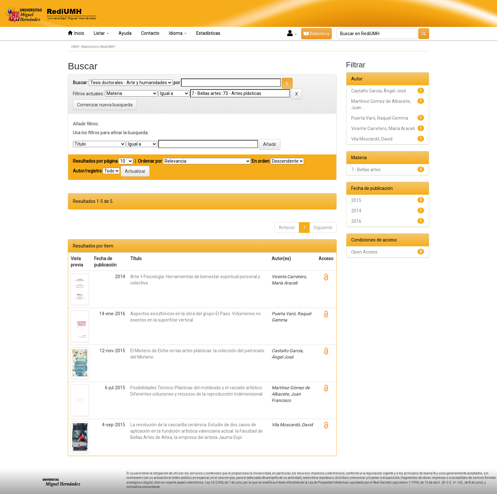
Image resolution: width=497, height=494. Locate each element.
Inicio (76, 33)
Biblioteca (316, 33)
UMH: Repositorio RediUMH (93, 47)
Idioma (178, 33)
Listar (101, 33)
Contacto (150, 33)
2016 (356, 221)
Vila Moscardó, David (371, 138)
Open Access (364, 251)
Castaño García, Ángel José (378, 90)
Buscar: (80, 82)
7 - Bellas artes (366, 169)
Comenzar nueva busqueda (104, 104)
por (176, 82)
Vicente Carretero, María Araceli (383, 128)
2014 (356, 210)
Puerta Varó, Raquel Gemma (379, 118)
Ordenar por (150, 161)
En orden (260, 161)
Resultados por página (95, 161)
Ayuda (125, 33)
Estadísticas (208, 33)
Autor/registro (87, 170)
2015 (356, 200)
